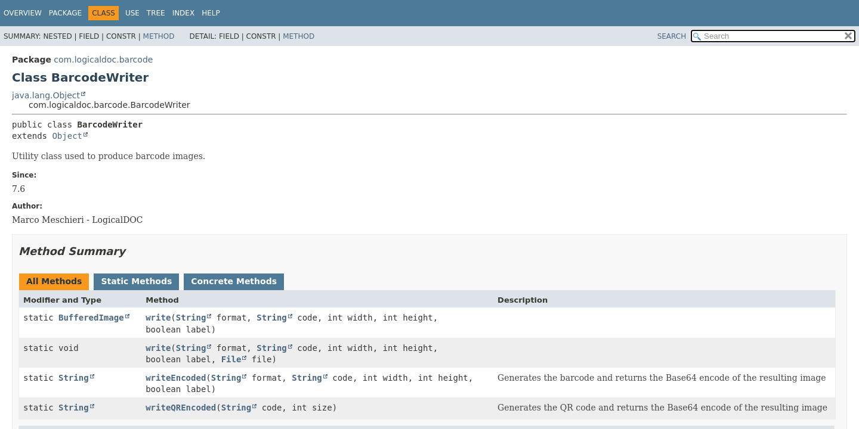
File (231, 359)
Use (132, 13)
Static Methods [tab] (136, 281)
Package (65, 13)
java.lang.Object (46, 95)
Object (67, 136)
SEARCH (672, 36)
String (191, 317)
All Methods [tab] (54, 281)
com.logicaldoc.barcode (103, 59)
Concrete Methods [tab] (234, 281)
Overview (23, 13)
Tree (156, 13)
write (158, 317)
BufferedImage (91, 317)
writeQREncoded (181, 407)
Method (159, 36)
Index (183, 13)
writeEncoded (176, 378)
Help (211, 13)
